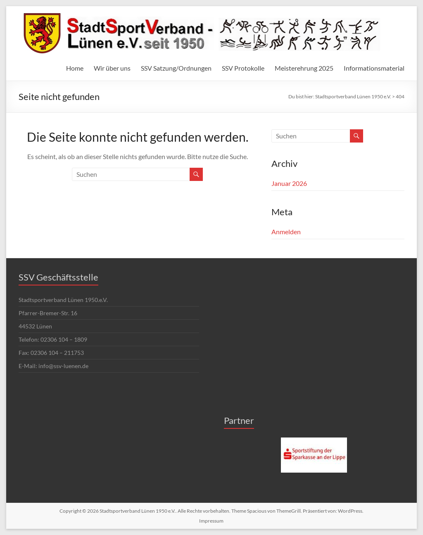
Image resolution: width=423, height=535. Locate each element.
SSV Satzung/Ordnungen (176, 68)
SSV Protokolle (243, 68)
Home (74, 68)
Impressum (211, 521)
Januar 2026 (289, 183)
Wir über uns (112, 68)
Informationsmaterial (374, 68)
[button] (314, 455)
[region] (314, 455)
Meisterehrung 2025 (304, 68)
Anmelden (286, 231)
